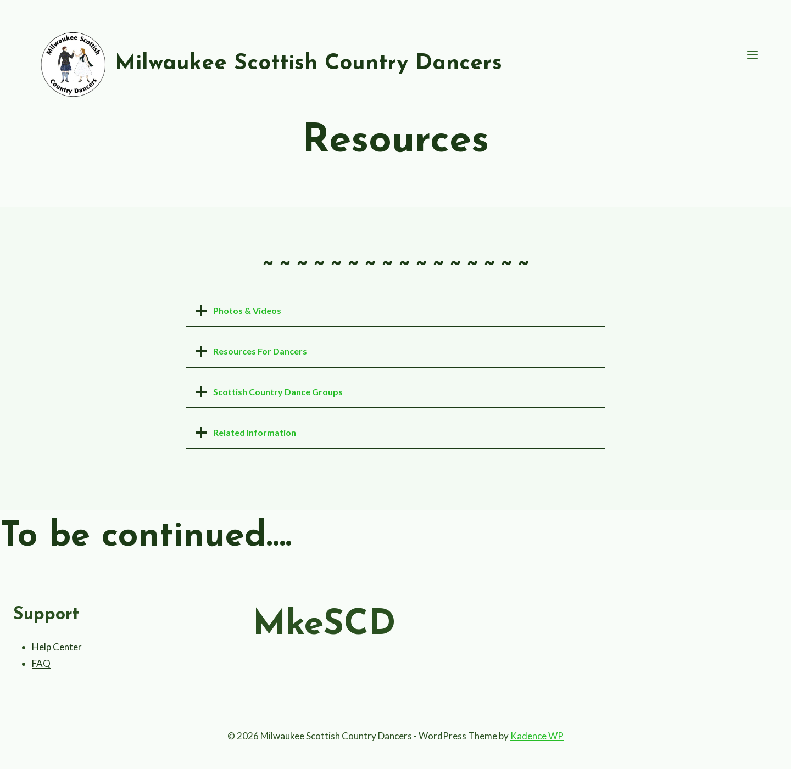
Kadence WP (537, 736)
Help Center (57, 647)
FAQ (41, 663)
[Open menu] (752, 55)
